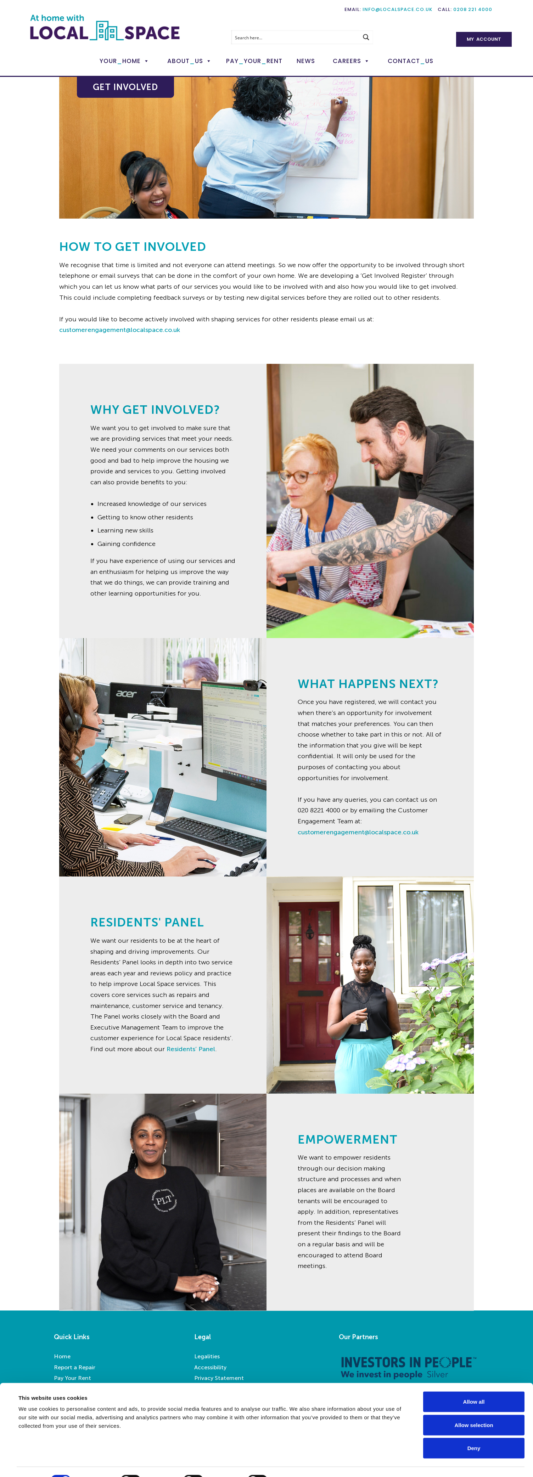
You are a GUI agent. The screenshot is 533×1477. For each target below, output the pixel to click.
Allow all (474, 1384)
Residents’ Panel (191, 1049)
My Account (484, 39)
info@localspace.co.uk (397, 9)
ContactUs (410, 60)
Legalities (207, 1356)
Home (62, 1356)
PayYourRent (254, 60)
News (306, 60)
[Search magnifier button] (366, 37)
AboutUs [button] (185, 60)
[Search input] (295, 37)
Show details (297, 1463)
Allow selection (473, 1407)
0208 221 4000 (472, 9)
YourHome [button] (120, 60)
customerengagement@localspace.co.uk (119, 330)
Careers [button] (347, 60)
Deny (474, 1430)
